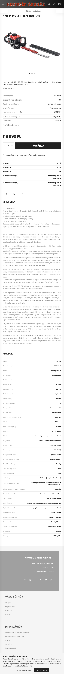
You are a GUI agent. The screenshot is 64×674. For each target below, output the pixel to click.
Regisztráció (10, 607)
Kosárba (38, 145)
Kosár (7, 614)
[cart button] (59, 3)
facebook (25, 579)
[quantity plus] (12, 146)
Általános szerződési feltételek (17, 633)
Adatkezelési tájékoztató (14, 636)
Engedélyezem (41, 670)
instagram (30, 579)
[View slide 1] (29, 73)
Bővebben (7, 88)
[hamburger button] (3, 3)
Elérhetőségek (10, 648)
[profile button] (54, 3)
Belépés (8, 603)
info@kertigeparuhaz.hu (44, 571)
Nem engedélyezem (24, 670)
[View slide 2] (32, 73)
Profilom (8, 610)
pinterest (40, 579)
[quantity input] (8, 146)
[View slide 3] (34, 73)
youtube (45, 579)
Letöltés (58, 489)
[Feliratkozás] (24, 155)
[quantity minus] (5, 146)
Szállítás (8, 644)
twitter (35, 579)
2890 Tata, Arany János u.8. (42, 563)
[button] (6, 193)
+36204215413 (48, 567)
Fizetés (7, 640)
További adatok (10, 125)
